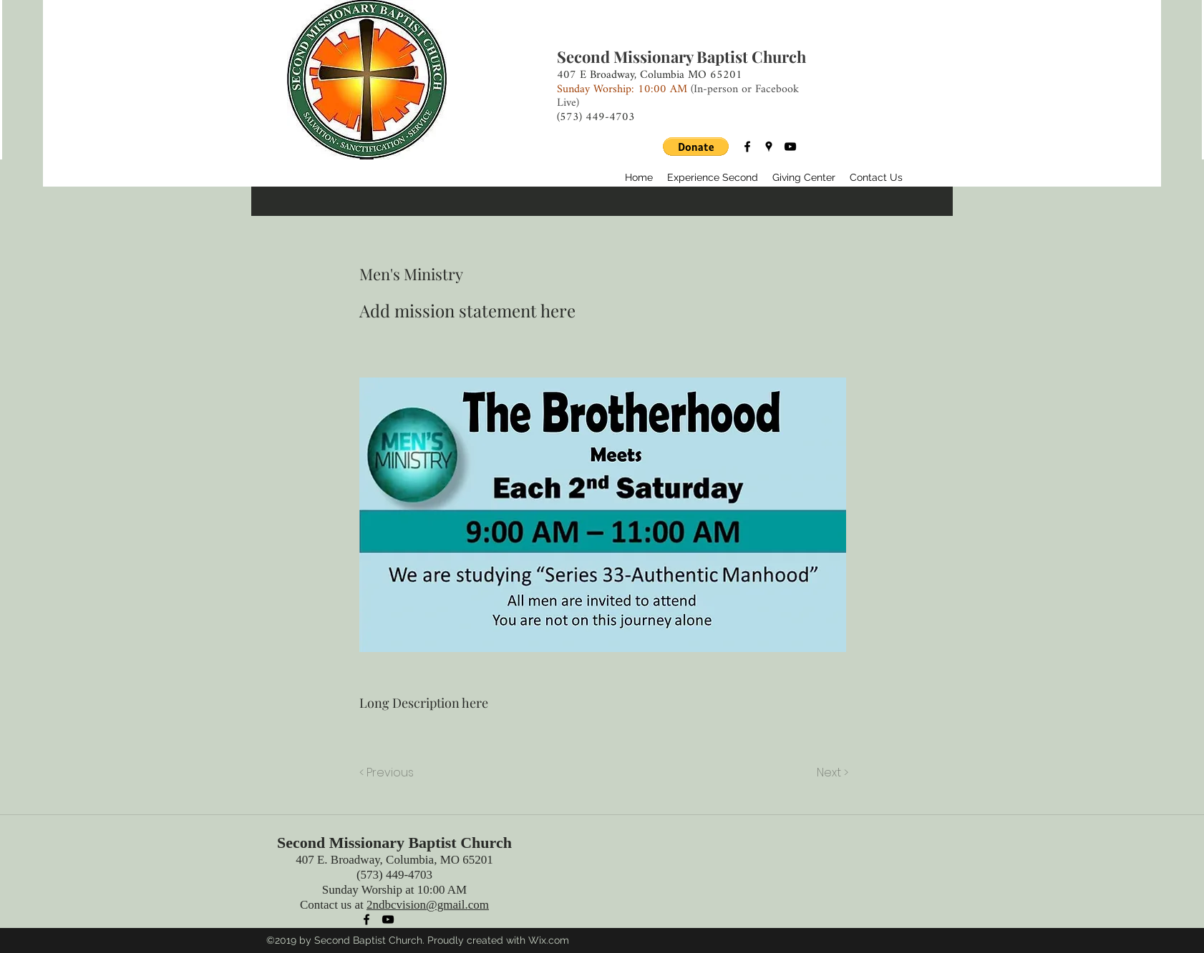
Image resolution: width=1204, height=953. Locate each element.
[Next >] (831, 773)
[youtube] (790, 146)
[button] (696, 146)
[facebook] (747, 146)
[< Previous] (388, 773)
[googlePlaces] (769, 146)
